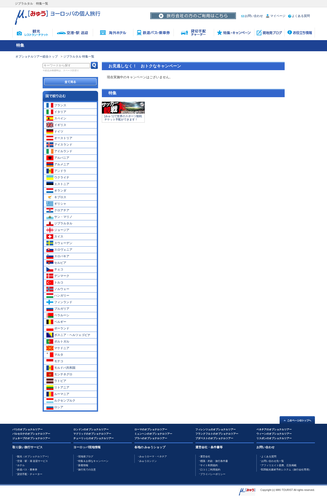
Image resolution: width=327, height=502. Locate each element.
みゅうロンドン (148, 461)
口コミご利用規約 (210, 469)
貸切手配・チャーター (29, 474)
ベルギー (56, 322)
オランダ (56, 190)
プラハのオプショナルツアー (150, 438)
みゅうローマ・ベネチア (153, 456)
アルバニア (57, 158)
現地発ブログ (85, 456)
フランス (56, 105)
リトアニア (57, 387)
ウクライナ (57, 177)
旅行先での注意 (87, 469)
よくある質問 (299, 16)
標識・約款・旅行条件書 (214, 461)
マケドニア (57, 348)
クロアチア (57, 210)
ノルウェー (57, 289)
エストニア (57, 184)
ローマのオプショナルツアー (150, 429)
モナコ (54, 361)
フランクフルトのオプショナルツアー (216, 433)
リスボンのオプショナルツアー (274, 438)
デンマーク (57, 276)
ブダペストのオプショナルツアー (214, 438)
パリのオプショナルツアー (27, 429)
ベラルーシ (57, 315)
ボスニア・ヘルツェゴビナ (68, 335)
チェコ (54, 269)
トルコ (54, 282)
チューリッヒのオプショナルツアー (93, 438)
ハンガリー (57, 295)
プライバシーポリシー (212, 474)
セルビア (56, 263)
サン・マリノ (59, 217)
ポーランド (57, 328)
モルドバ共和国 (60, 367)
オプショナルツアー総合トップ (36, 56)
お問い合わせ (252, 16)
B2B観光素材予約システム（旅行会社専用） (286, 469)
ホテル (21, 465)
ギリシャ (56, 203)
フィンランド (59, 302)
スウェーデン (59, 243)
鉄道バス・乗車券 (27, 469)
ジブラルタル (59, 223)
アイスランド (59, 144)
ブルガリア (57, 308)
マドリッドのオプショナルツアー (92, 433)
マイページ (275, 16)
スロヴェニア (59, 249)
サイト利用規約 (209, 465)
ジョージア (57, 230)
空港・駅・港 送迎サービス (32, 461)
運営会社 (205, 456)
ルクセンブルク (60, 400)
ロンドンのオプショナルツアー (91, 429)
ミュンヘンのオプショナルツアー (153, 433)
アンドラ (56, 171)
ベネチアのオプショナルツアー (274, 429)
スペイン (56, 118)
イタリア (56, 112)
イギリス (56, 125)
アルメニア (57, 164)
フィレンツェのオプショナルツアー (215, 429)
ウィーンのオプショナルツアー (274, 433)
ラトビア (56, 381)
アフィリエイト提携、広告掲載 (278, 465)
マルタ (54, 354)
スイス (54, 236)
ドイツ (54, 131)
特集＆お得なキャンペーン (93, 461)
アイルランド (59, 151)
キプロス (56, 197)
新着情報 (83, 465)
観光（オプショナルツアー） (33, 456)
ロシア (54, 407)
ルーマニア (57, 394)
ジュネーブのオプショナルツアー (31, 438)
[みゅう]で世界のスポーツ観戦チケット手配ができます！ (123, 118)
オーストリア (59, 138)
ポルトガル (57, 341)
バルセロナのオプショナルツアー (31, 433)
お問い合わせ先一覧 (272, 461)
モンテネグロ (59, 374)
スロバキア (57, 256)
